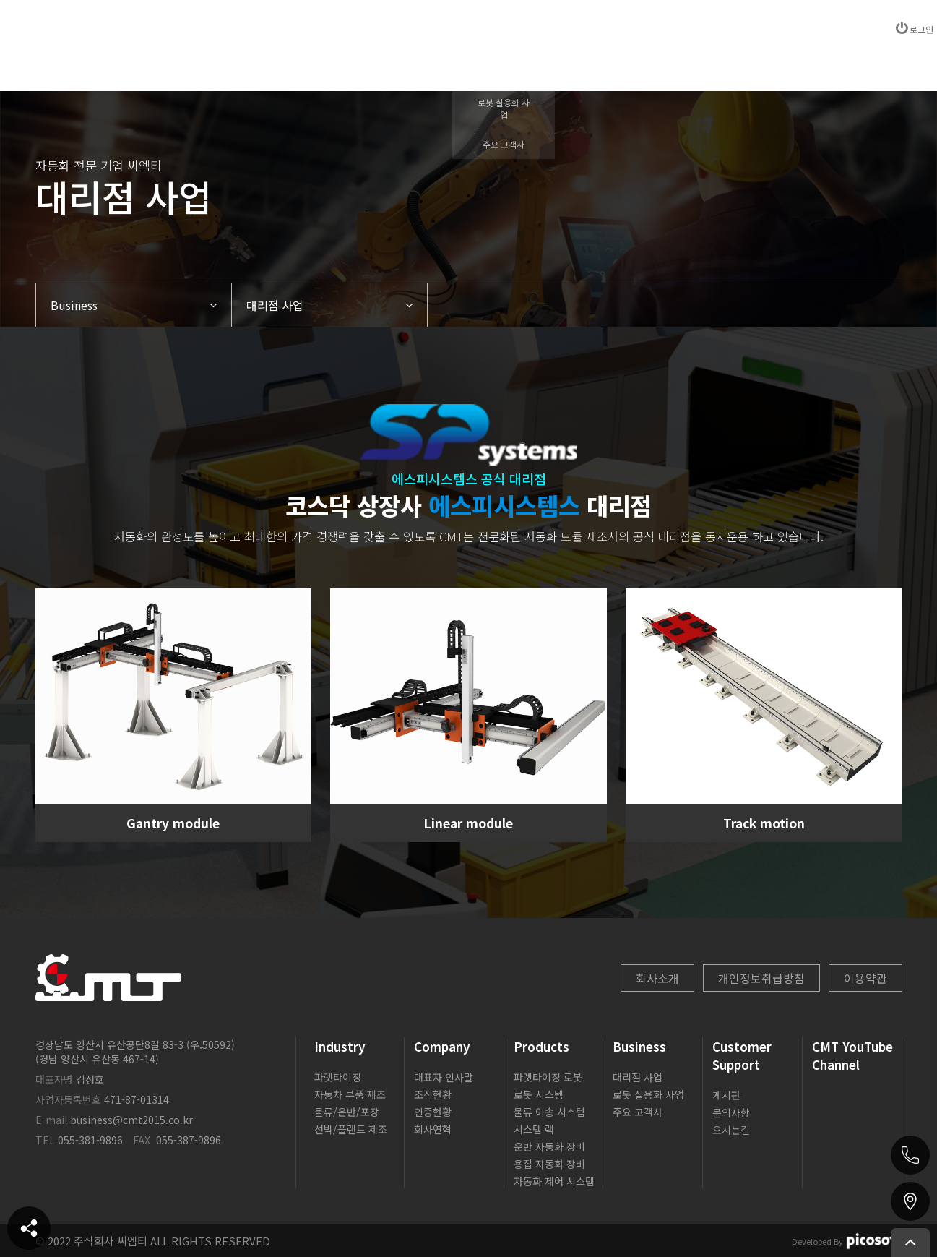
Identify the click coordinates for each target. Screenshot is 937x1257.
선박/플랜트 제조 (350, 1129)
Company (442, 1046)
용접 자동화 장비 (549, 1164)
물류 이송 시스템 (549, 1111)
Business (639, 1046)
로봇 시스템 (539, 1094)
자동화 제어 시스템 (554, 1181)
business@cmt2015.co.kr (131, 1119)
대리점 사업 (637, 1077)
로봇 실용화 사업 (648, 1094)
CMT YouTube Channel (852, 1055)
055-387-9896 (188, 1140)
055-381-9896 (90, 1140)
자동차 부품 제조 (350, 1094)
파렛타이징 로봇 (548, 1077)
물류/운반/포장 (346, 1111)
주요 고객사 (637, 1111)
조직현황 (433, 1094)
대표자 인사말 (443, 1077)
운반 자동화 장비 (549, 1146)
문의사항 (731, 1112)
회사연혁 (433, 1129)
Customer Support (742, 1055)
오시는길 (731, 1130)
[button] (133, 305)
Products (541, 1046)
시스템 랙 (534, 1129)
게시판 (726, 1095)
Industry (340, 1046)
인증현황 (433, 1111)
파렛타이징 (337, 1077)
